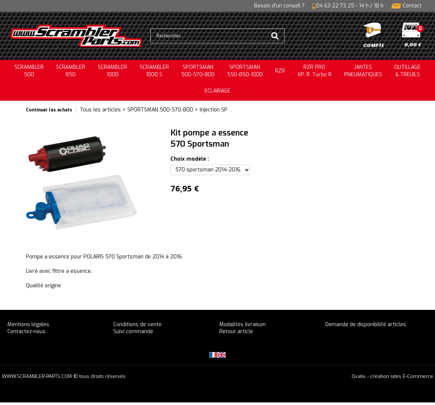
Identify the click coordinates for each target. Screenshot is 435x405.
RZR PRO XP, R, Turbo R (315, 71)
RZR (280, 70)
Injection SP (214, 109)
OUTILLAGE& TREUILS (407, 71)
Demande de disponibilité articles (365, 324)
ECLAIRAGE (217, 90)
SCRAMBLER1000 (112, 71)
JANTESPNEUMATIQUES (363, 71)
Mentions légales (28, 324)
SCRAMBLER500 (29, 71)
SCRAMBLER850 (70, 71)
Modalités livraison (242, 324)
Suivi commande (133, 331)
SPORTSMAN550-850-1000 (245, 71)
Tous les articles (100, 109)
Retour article (236, 331)
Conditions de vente (137, 324)
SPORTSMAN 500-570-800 (160, 109)
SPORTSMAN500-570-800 (198, 71)
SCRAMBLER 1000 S (154, 71)
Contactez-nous (26, 331)
